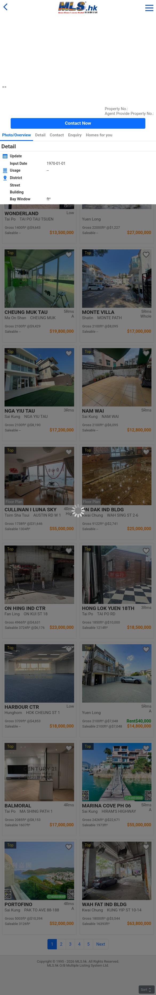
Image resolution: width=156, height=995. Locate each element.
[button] (149, 7)
